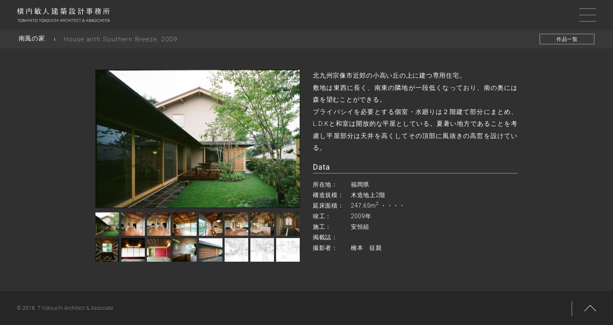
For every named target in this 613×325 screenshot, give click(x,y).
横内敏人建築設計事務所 (63, 17)
